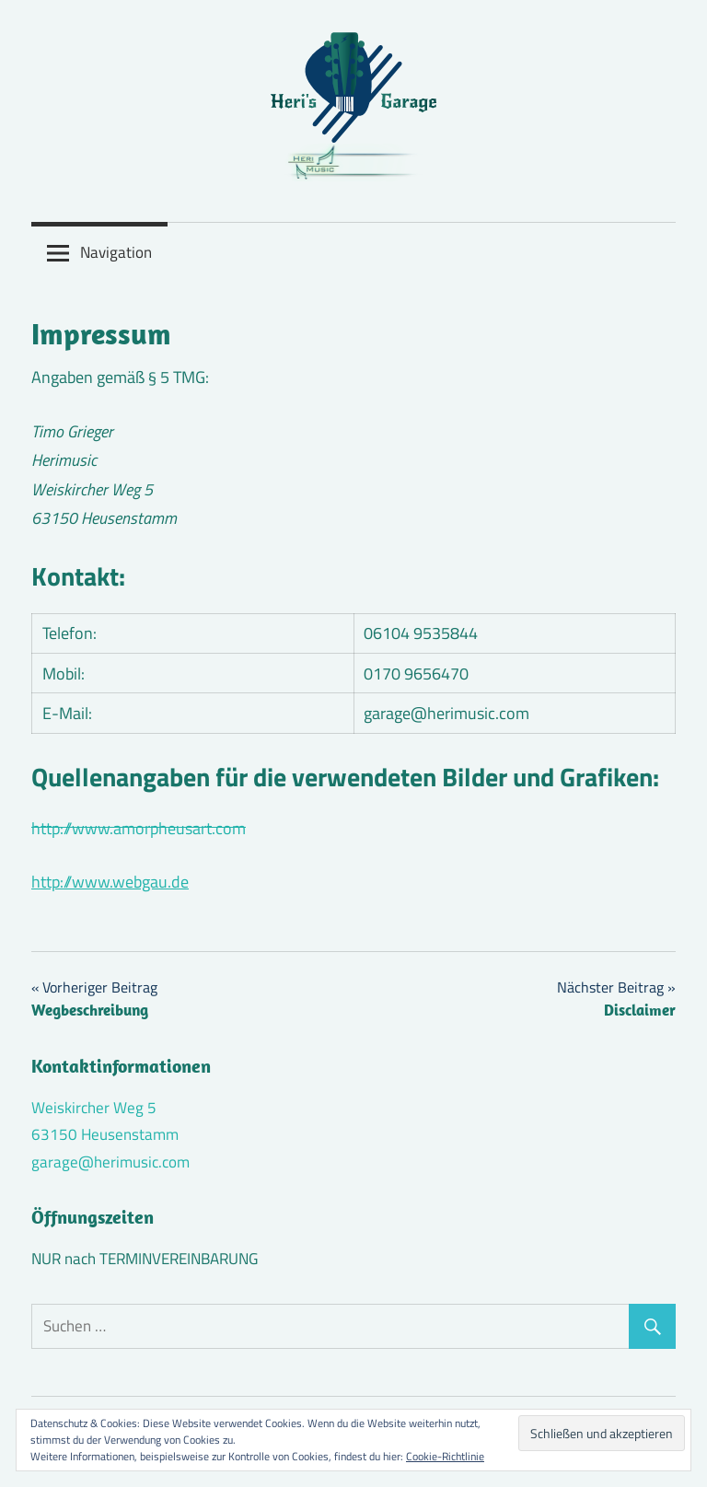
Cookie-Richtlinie (445, 1456)
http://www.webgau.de (110, 881)
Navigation (116, 252)
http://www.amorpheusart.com (138, 828)
